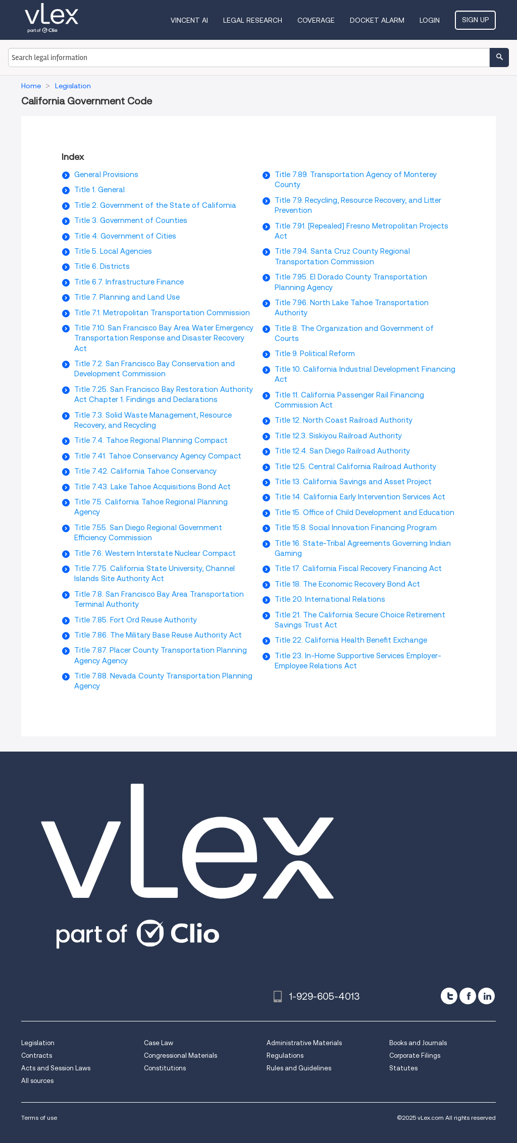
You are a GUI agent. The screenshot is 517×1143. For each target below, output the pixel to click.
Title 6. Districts (102, 266)
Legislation (38, 1043)
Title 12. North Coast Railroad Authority (343, 420)
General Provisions (106, 174)
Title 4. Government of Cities (125, 236)
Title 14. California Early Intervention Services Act (360, 497)
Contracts (36, 1055)
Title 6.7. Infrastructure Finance (129, 282)
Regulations (285, 1055)
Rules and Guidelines (299, 1068)
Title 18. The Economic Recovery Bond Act (347, 584)
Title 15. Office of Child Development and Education (364, 512)
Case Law (158, 1043)
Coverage (316, 20)
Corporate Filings (414, 1055)
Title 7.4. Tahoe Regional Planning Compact (151, 440)
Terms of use (39, 1117)
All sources (37, 1080)
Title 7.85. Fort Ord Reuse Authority (135, 620)
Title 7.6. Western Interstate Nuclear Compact (155, 553)
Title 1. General (99, 190)
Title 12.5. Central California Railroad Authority (355, 467)
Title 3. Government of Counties (130, 220)
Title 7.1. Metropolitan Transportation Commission (162, 313)
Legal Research (252, 20)
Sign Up (475, 20)
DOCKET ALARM (377, 20)
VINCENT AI (189, 20)
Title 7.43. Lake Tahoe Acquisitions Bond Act (152, 487)
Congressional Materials (180, 1055)
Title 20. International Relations (330, 599)
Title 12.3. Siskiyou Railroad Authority (338, 436)
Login (430, 20)
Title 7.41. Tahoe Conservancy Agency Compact (157, 456)
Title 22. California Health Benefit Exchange (351, 640)
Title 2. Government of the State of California (155, 205)
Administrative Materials (304, 1043)
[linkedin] (486, 996)
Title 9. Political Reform (315, 354)
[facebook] (467, 996)
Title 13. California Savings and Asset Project (353, 482)
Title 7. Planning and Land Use (127, 297)
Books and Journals (418, 1043)
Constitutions (165, 1068)
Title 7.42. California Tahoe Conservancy (145, 471)
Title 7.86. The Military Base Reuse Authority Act (158, 635)
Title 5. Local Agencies (113, 251)
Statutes (403, 1068)
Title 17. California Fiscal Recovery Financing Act (358, 568)
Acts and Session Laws (55, 1068)
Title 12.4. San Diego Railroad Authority (342, 451)
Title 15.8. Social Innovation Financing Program (356, 528)
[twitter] (449, 996)
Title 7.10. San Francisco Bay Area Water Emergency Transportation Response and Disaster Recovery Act (163, 338)
